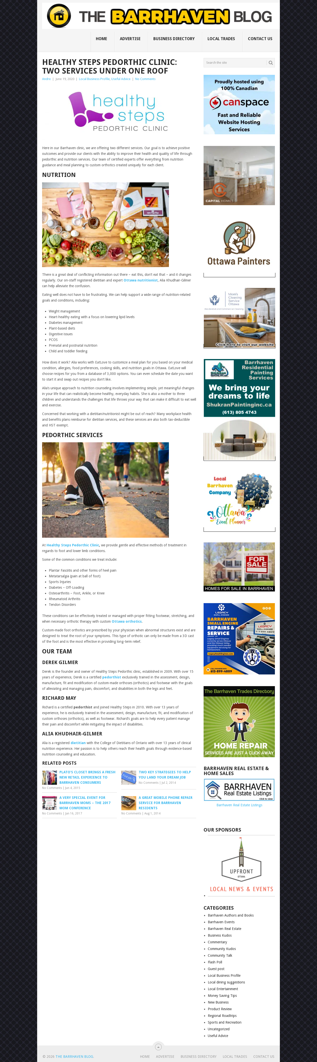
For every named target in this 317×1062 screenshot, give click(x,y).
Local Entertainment (223, 989)
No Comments (145, 79)
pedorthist (111, 677)
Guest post (216, 969)
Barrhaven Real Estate (224, 929)
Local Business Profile (94, 79)
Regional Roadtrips (222, 1016)
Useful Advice (121, 79)
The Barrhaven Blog (74, 1057)
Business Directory (174, 38)
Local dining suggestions (226, 982)
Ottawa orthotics (127, 621)
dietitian (79, 743)
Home (101, 38)
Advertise (130, 38)
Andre (46, 79)
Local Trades (221, 38)
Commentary (217, 942)
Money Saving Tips (222, 996)
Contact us (260, 38)
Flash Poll (215, 962)
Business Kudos (220, 935)
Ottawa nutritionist (141, 280)
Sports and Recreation (224, 1022)
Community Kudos (222, 949)
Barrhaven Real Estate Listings (239, 805)
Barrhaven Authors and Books (231, 915)
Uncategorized (219, 1029)
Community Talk (220, 955)
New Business (218, 1002)
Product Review (220, 1009)
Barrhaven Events (221, 922)
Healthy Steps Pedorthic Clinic (73, 545)
